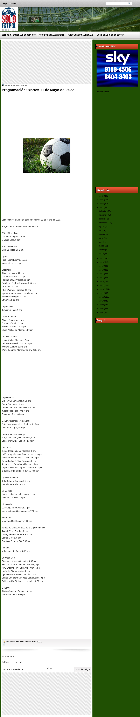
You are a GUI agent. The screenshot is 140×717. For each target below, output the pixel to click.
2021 (101, 258)
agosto (102, 226)
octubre (102, 219)
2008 (101, 308)
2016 (101, 278)
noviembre (103, 215)
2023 (101, 204)
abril (101, 242)
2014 (101, 285)
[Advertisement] (48, 62)
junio (101, 234)
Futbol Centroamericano (80, 35)
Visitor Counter (103, 92)
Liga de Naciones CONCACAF (110, 35)
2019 (101, 266)
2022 (101, 207)
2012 (101, 293)
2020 (101, 262)
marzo (101, 246)
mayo (101, 238)
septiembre (103, 223)
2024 (101, 200)
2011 (101, 297)
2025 (101, 196)
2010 (101, 301)
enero (101, 253)
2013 (101, 289)
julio (101, 230)
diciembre (103, 211)
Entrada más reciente (13, 669)
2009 (101, 305)
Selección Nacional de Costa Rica (19, 35)
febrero (102, 250)
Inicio (49, 668)
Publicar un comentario (12, 662)
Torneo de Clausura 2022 (51, 35)
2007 (101, 312)
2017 (101, 274)
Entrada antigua (83, 669)
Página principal (9, 3)
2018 (101, 270)
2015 (101, 281)
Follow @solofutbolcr (77, 17)
